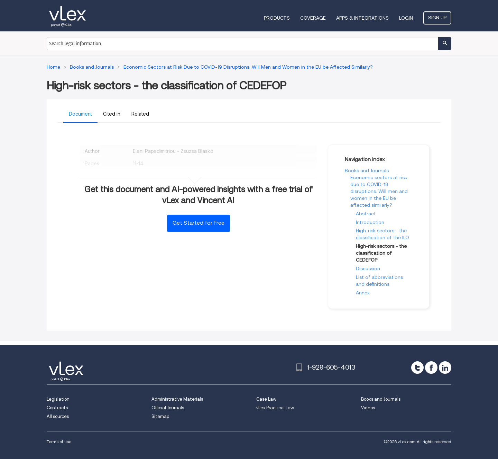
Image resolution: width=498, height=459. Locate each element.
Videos (368, 407)
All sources (58, 416)
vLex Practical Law (275, 407)
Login (406, 18)
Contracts (57, 407)
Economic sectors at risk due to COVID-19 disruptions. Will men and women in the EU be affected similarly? (379, 191)
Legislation (58, 399)
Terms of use (59, 441)
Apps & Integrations (362, 18)
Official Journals (167, 407)
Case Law (266, 399)
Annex (363, 292)
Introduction (370, 222)
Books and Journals (367, 170)
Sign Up (437, 17)
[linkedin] (445, 367)
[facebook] (431, 367)
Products (277, 18)
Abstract (366, 213)
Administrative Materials (177, 399)
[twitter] (417, 367)
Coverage (313, 18)
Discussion (368, 268)
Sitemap (160, 416)
